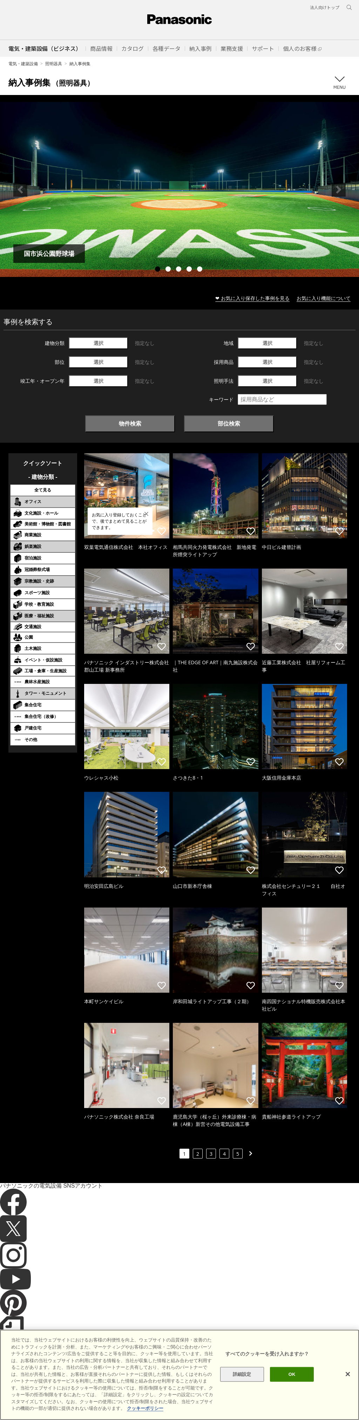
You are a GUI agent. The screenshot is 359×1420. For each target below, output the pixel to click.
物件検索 (130, 423)
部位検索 (229, 423)
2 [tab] (168, 269)
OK (292, 1384)
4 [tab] (190, 269)
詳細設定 (242, 1384)
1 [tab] (158, 269)
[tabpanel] (179, 189)
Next (339, 190)
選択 (98, 343)
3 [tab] (179, 269)
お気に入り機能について (324, 298)
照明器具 (53, 64)
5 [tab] (200, 269)
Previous (20, 190)
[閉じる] (347, 1384)
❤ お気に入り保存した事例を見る (252, 298)
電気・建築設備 (23, 64)
